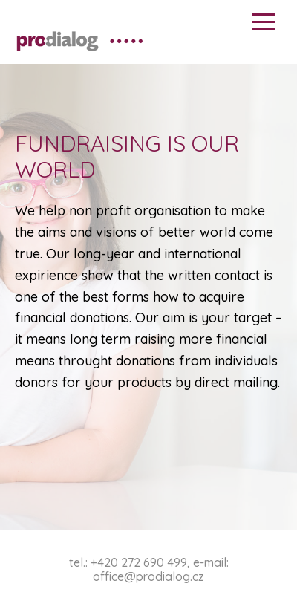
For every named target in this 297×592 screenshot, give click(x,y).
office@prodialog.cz (148, 576)
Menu (263, 21)
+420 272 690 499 (139, 562)
